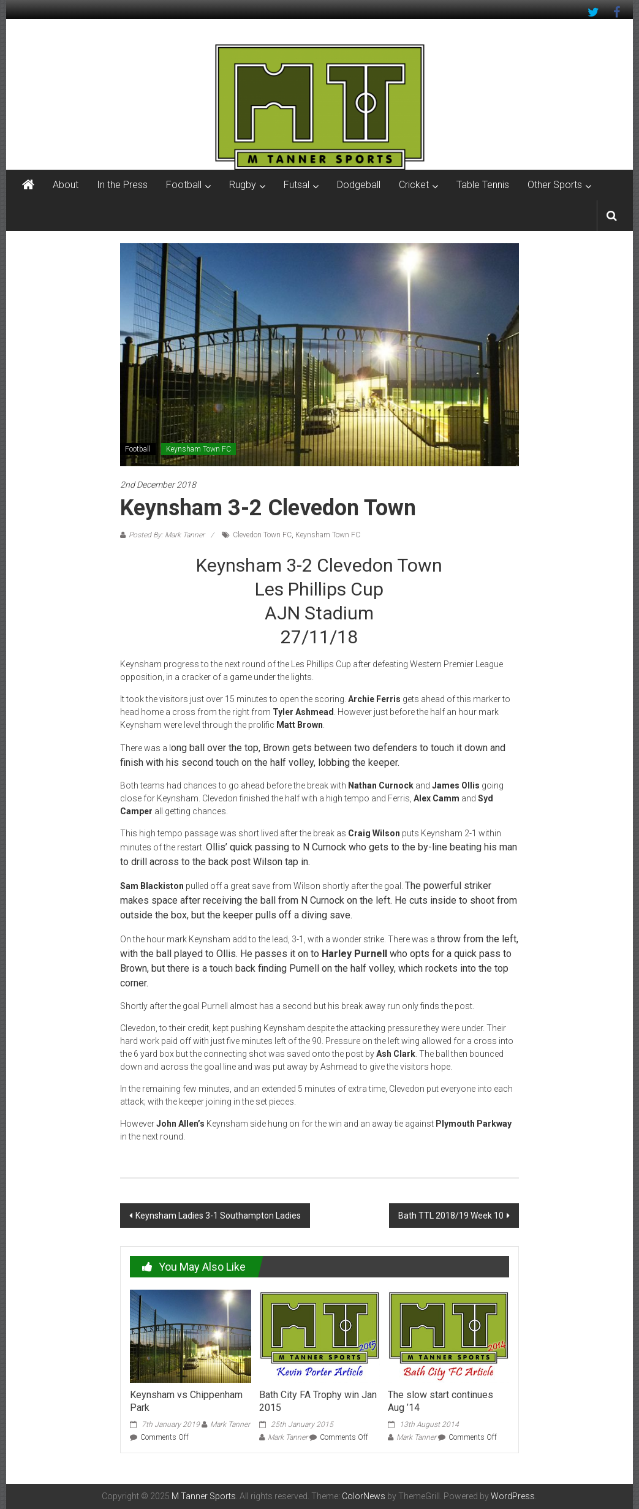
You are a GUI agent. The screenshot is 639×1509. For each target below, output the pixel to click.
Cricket (414, 185)
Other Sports (554, 185)
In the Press (122, 185)
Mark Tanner (230, 1424)
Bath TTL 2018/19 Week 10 (451, 1215)
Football (184, 185)
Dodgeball (358, 185)
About (65, 185)
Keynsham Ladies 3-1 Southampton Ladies (218, 1215)
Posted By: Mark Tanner (167, 535)
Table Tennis (482, 185)
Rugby (242, 185)
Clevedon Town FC (262, 535)
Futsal (296, 185)
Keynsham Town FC (198, 449)
